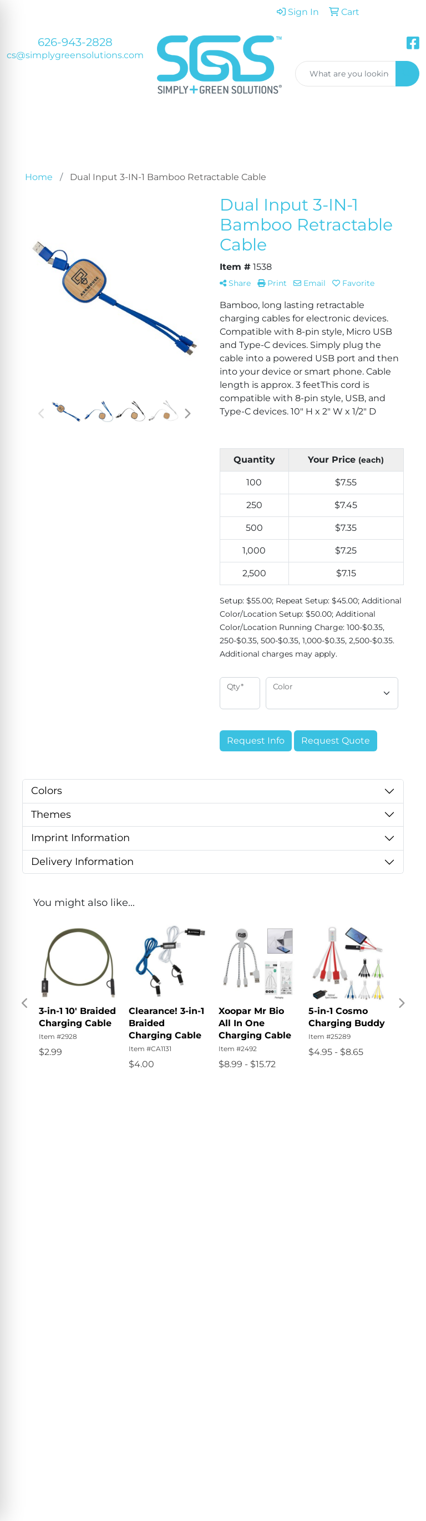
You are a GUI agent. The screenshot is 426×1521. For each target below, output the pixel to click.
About (233, 1182)
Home (233, 1166)
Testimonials (240, 1197)
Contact (237, 1213)
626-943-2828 (75, 42)
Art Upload (289, 1233)
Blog (283, 1211)
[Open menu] (404, 132)
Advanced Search (293, 1173)
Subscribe (36, 1381)
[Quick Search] (346, 73)
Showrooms (293, 1195)
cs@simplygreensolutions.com (75, 55)
